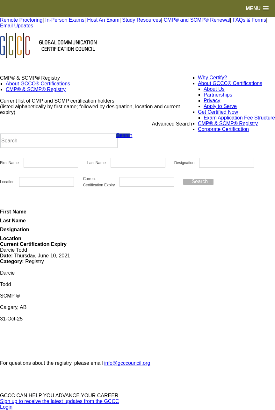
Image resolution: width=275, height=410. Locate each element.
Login (6, 407)
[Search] (59, 140)
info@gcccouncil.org (127, 363)
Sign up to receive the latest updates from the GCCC (59, 401)
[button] (257, 8)
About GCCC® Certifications (38, 83)
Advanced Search (172, 123)
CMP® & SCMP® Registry (36, 89)
